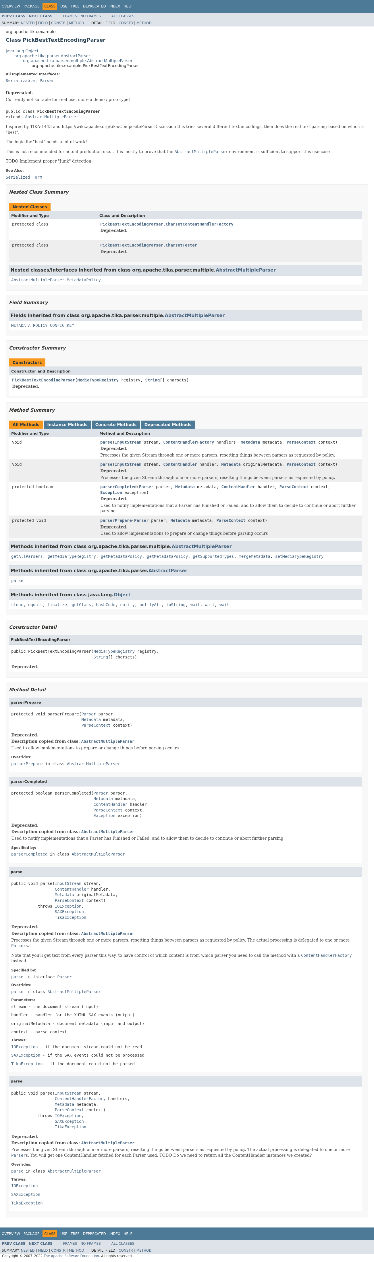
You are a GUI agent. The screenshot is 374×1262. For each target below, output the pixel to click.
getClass (81, 604)
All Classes (122, 16)
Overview (11, 6)
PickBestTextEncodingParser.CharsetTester (148, 245)
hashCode (105, 604)
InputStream (128, 442)
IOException (68, 906)
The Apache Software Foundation (71, 1256)
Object (122, 594)
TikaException (70, 917)
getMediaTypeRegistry (71, 556)
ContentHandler (180, 464)
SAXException (69, 911)
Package (31, 6)
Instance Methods (67, 424)
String (152, 380)
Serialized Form (24, 177)
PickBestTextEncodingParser (43, 380)
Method (76, 23)
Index (114, 6)
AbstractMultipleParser (51, 116)
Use (63, 6)
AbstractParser (168, 570)
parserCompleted (118, 486)
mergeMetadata (254, 556)
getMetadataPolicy (121, 556)
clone (17, 604)
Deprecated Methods (167, 424)
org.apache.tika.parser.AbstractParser (52, 56)
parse (106, 442)
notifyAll (150, 604)
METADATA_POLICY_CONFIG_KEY (42, 325)
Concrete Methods (116, 424)
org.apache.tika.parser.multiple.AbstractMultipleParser (77, 60)
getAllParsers (27, 556)
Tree (75, 6)
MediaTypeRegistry (98, 380)
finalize (57, 604)
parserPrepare (116, 520)
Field (43, 23)
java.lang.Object (22, 51)
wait (195, 604)
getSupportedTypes (213, 556)
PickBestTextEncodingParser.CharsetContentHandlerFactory (167, 224)
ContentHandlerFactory (188, 442)
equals (35, 604)
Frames (70, 16)
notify (127, 604)
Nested (27, 23)
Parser (47, 80)
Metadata (250, 442)
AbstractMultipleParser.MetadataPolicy (56, 280)
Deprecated (94, 6)
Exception (111, 492)
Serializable (20, 80)
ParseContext (301, 442)
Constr (58, 23)
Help (128, 6)
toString (176, 604)
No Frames (90, 16)
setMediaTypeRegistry (299, 556)
